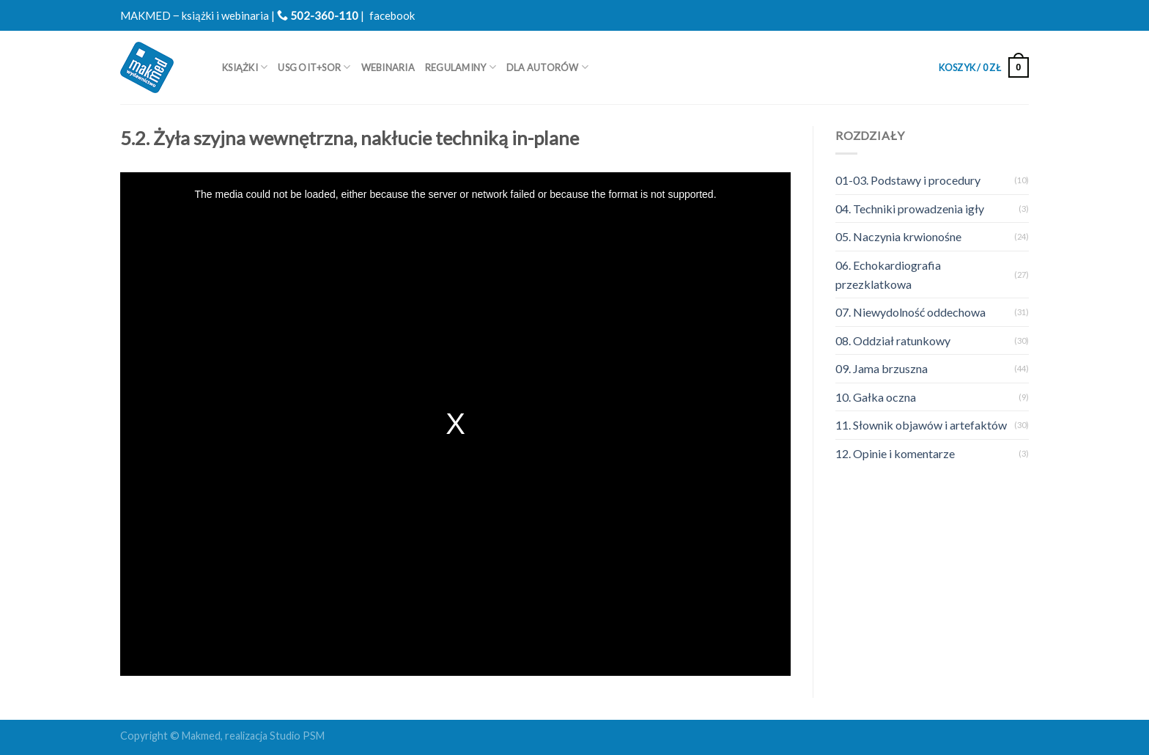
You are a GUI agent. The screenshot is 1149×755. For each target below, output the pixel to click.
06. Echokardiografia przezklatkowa (888, 274)
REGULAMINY (460, 67)
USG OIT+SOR (314, 67)
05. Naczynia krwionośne (898, 236)
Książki (244, 67)
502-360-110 (317, 15)
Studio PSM (297, 735)
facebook (392, 15)
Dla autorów (547, 67)
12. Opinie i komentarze (895, 453)
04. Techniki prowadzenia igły (909, 209)
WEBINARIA (388, 67)
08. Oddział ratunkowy (892, 340)
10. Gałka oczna (875, 397)
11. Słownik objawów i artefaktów (921, 425)
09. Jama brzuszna (881, 368)
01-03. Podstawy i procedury (907, 180)
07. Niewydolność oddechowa (910, 312)
